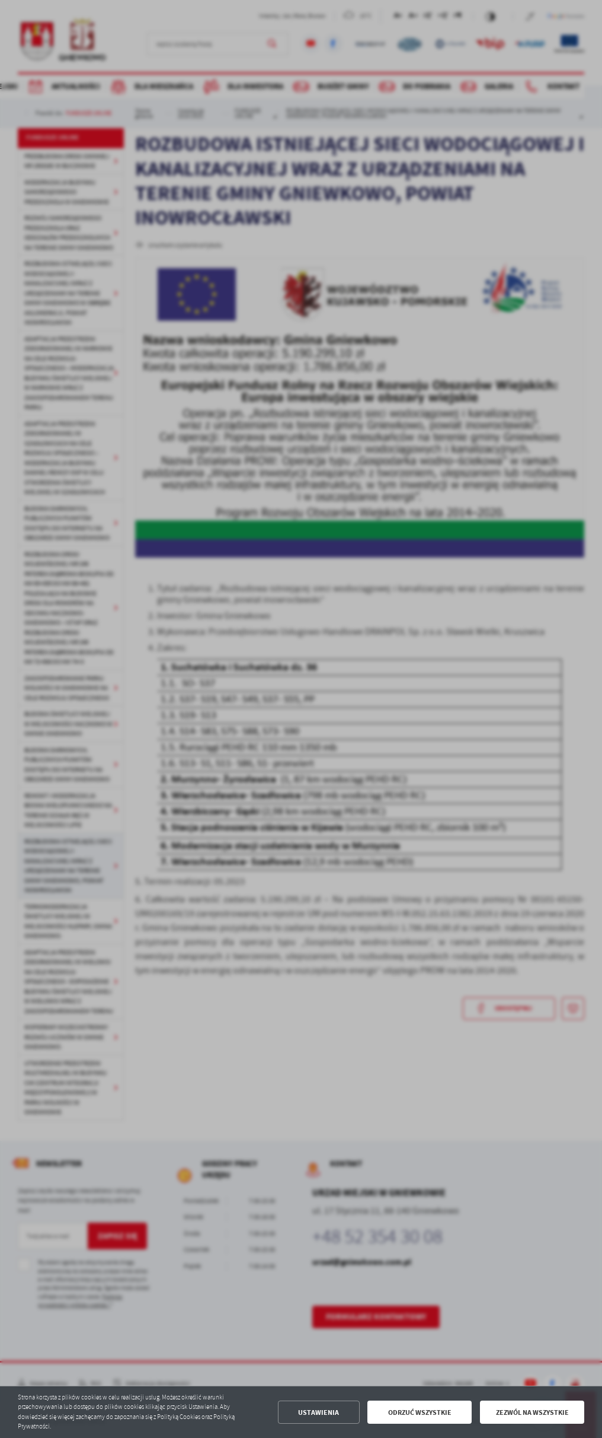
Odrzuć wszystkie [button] (419, 1412)
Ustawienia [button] (318, 1412)
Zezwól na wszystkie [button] (532, 1412)
